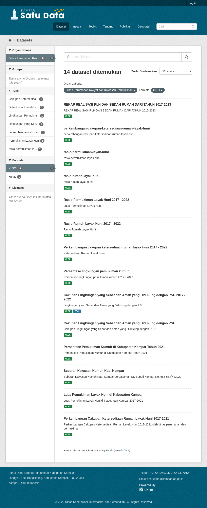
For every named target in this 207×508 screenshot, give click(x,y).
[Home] (10, 40)
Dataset (61, 26)
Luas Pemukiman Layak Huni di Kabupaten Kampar (103, 394)
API (111, 450)
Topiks (93, 26)
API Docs (124, 450)
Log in (192, 3)
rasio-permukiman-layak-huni (86, 152)
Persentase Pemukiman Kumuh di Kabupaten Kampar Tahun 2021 (114, 347)
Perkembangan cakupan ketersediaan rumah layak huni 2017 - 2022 (115, 247)
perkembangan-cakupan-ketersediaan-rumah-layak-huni (107, 128)
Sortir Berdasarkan (144, 71)
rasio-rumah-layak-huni (81, 176)
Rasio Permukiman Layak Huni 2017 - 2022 (96, 200)
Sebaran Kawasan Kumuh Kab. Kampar (94, 370)
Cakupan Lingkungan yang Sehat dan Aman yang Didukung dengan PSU (119, 323)
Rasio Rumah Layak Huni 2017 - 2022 (92, 223)
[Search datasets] (176, 26)
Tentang (108, 26)
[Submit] (193, 26)
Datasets (24, 40)
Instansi (77, 26)
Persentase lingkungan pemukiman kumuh (96, 271)
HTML (77, 311)
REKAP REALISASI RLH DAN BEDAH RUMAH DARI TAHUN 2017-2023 (117, 104)
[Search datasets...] (123, 57)
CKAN (146, 489)
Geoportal (144, 26)
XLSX (67, 116)
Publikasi (125, 26)
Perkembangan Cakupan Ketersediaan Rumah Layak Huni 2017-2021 (116, 418)
